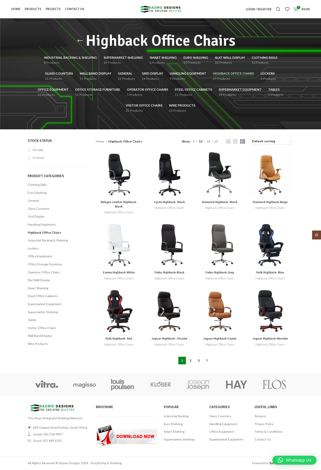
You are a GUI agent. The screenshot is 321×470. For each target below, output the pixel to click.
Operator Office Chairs (44, 273)
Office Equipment (40, 257)
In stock (38, 158)
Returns (260, 417)
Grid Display (36, 217)
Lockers (33, 249)
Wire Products (38, 344)
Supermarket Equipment (45, 304)
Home (100, 142)
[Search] (278, 9)
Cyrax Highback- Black (169, 202)
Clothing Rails (37, 185)
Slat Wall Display (39, 281)
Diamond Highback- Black (220, 202)
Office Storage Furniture (45, 265)
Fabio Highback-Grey (219, 273)
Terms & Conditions (268, 432)
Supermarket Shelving (43, 312)
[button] (294, 460)
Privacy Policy (264, 424)
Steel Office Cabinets (43, 296)
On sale (38, 150)
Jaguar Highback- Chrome (169, 339)
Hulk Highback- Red (118, 339)
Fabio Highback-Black (169, 273)
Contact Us (263, 440)
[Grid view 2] (228, 142)
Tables (32, 320)
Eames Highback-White (119, 273)
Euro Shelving (37, 193)
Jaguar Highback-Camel (220, 339)
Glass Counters (38, 209)
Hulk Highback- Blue (270, 273)
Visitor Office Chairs (42, 328)
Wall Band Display (40, 336)
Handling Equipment (42, 225)
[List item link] (58, 434)
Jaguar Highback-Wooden (270, 339)
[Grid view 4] (242, 142)
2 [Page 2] (190, 361)
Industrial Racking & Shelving (48, 241)
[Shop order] (272, 142)
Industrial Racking (176, 417)
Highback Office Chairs (44, 233)
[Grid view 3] (235, 142)
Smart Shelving (38, 289)
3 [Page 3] (199, 361)
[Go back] (80, 41)
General (33, 201)
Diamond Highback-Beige (270, 202)
